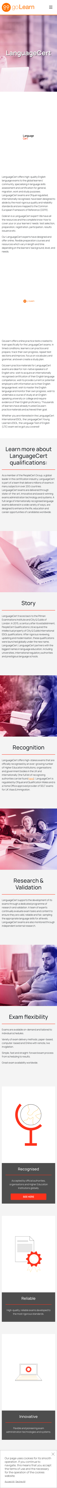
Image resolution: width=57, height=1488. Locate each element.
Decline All (20, 1481)
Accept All (9, 1481)
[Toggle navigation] (50, 7)
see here (28, 1196)
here (31, 778)
